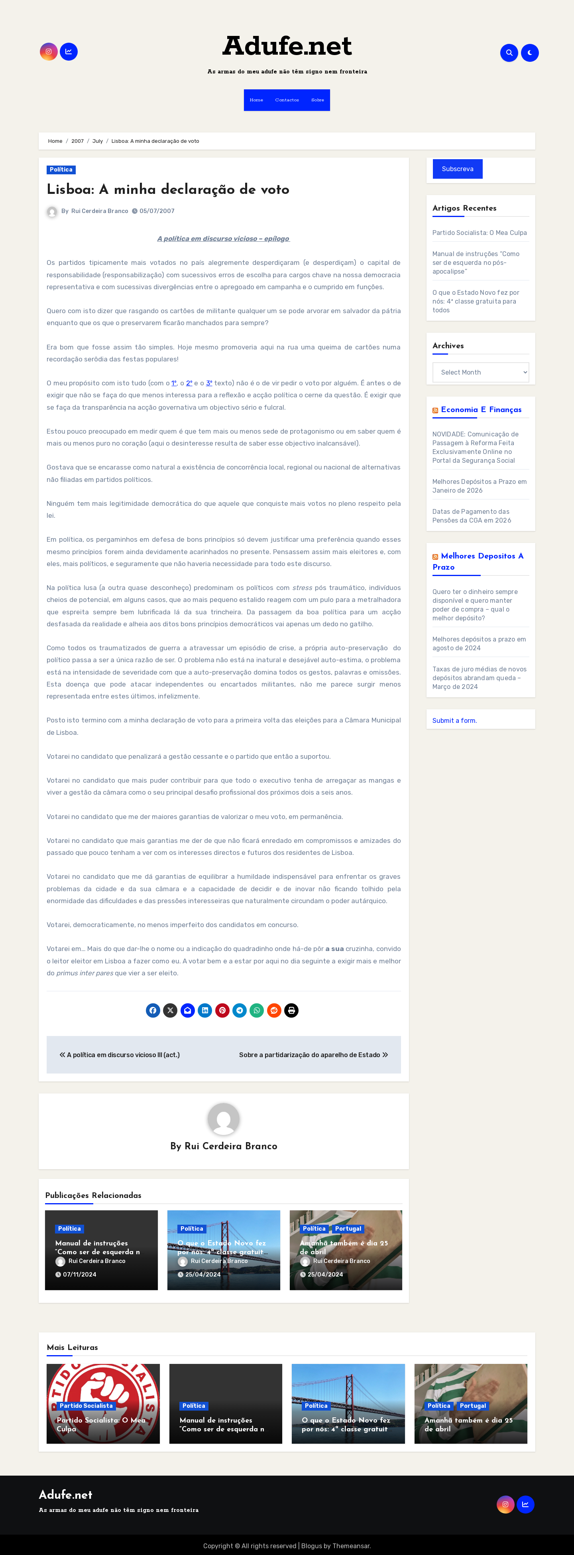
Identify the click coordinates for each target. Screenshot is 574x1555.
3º (209, 383)
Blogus (311, 1543)
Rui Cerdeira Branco (99, 211)
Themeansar (351, 1543)
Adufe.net (287, 47)
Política (61, 169)
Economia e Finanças (481, 410)
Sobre (317, 100)
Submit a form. (454, 720)
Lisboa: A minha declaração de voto (175, 190)
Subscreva (458, 169)
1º (174, 383)
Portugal (348, 1229)
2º (189, 383)
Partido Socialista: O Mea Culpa (479, 233)
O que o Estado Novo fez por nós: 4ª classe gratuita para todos (222, 1252)
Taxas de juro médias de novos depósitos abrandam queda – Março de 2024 (479, 678)
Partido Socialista (86, 1403)
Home (256, 100)
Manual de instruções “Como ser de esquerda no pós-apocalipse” (99, 1252)
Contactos (287, 100)
